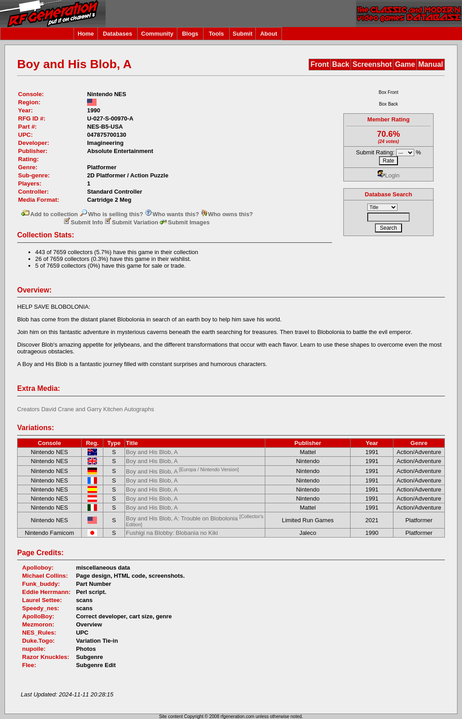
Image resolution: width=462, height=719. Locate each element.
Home (86, 33)
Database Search (388, 194)
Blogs (190, 33)
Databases (117, 33)
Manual (430, 64)
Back (340, 64)
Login (389, 175)
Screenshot (372, 64)
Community (157, 33)
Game (405, 64)
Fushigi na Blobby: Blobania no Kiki (172, 532)
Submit (242, 33)
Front (319, 64)
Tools (216, 33)
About (268, 33)
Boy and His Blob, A (152, 452)
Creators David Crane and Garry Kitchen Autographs (85, 409)
